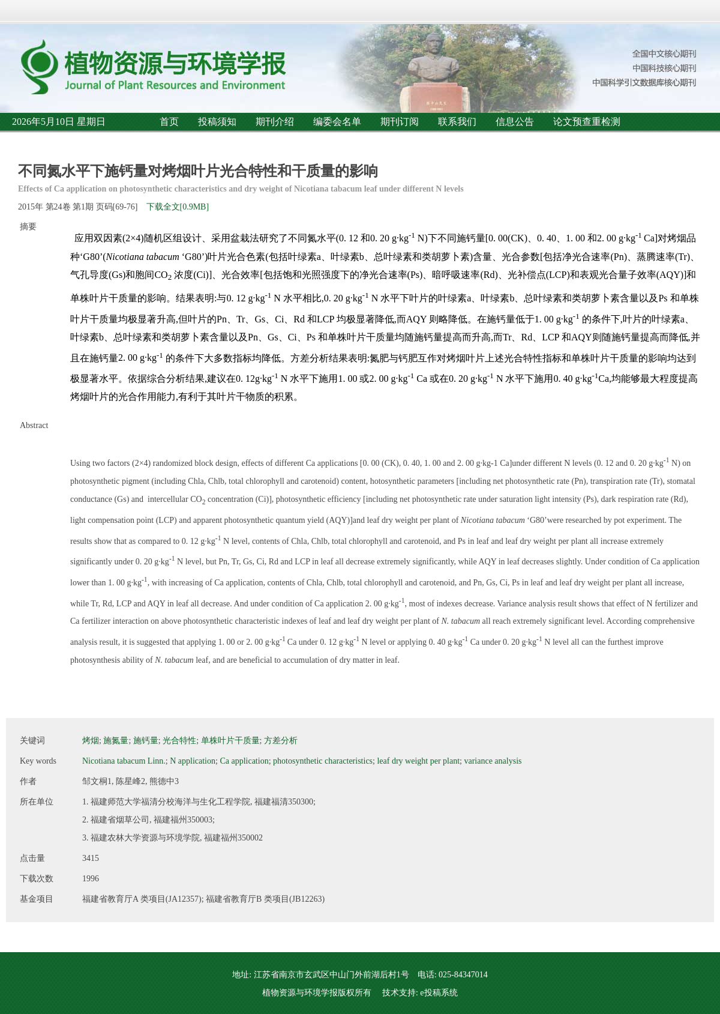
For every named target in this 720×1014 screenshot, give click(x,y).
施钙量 (145, 740)
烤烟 (90, 740)
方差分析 (281, 740)
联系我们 (457, 121)
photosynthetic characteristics (323, 760)
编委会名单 (337, 121)
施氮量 (115, 740)
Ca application (244, 760)
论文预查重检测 (586, 121)
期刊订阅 (399, 121)
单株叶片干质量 (230, 740)
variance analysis (492, 760)
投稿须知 (217, 121)
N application (192, 760)
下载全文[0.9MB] (177, 206)
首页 (169, 121)
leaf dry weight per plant (418, 760)
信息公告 (515, 121)
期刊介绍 (275, 121)
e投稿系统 (438, 992)
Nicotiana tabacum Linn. (124, 760)
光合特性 (179, 740)
